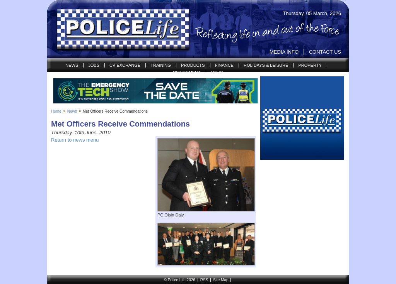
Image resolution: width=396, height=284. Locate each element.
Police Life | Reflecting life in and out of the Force (118, 29)
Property (309, 65)
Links (217, 72)
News (71, 65)
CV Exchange (124, 65)
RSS (204, 280)
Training (160, 65)
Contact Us (325, 52)
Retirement (187, 72)
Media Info (284, 52)
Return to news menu (75, 140)
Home (56, 111)
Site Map (220, 280)
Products (193, 65)
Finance (224, 65)
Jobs (93, 65)
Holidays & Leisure (266, 65)
